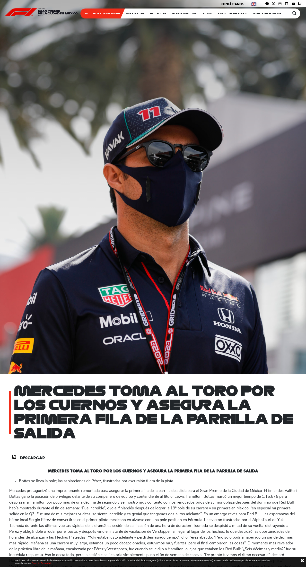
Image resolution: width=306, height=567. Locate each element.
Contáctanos (232, 4)
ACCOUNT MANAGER (103, 13)
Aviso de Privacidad (41, 563)
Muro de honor (267, 13)
